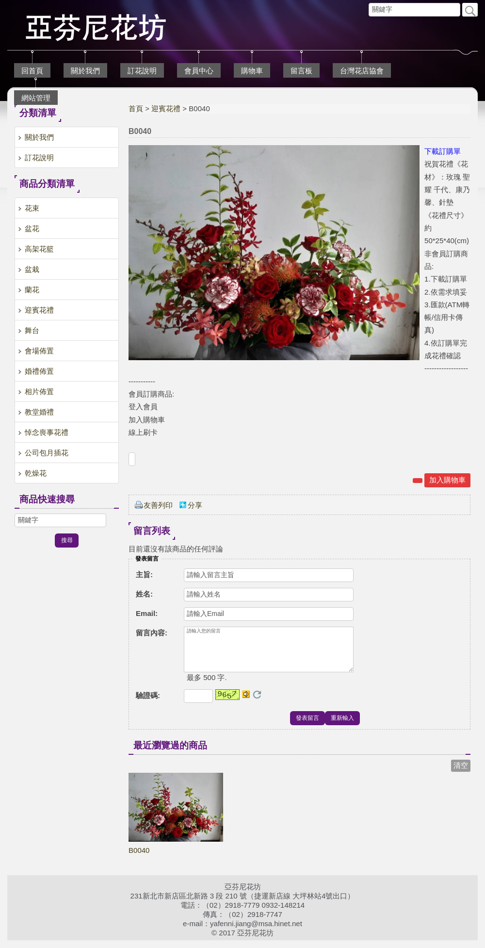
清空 (460, 773)
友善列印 (158, 505)
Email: (147, 613)
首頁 (136, 108)
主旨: (144, 574)
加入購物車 (447, 480)
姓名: (144, 594)
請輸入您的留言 (269, 653)
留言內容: (151, 633)
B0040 (139, 858)
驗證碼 (148, 703)
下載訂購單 (442, 151)
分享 (195, 505)
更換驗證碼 (257, 702)
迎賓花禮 (165, 108)
